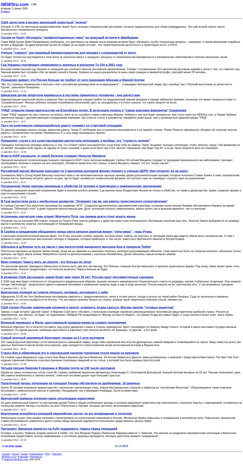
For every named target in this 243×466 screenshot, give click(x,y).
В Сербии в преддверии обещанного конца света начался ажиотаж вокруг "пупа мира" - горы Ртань (76, 231)
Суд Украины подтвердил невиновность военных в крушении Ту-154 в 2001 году (62, 65)
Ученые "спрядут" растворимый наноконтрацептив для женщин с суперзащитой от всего (68, 52)
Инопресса (36, 456)
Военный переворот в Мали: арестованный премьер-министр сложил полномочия (63, 322)
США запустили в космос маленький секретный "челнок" (44, 22)
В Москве (23, 456)
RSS (47, 454)
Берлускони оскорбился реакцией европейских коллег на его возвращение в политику (66, 413)
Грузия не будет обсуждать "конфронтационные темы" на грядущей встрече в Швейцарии (69, 37)
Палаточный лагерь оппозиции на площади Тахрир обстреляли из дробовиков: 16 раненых (70, 383)
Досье (15, 454)
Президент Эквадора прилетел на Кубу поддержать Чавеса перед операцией (59, 428)
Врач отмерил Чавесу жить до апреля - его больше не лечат (46, 262)
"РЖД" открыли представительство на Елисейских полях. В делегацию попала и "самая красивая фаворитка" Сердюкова (93, 110)
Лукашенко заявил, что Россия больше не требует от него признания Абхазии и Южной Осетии (73, 80)
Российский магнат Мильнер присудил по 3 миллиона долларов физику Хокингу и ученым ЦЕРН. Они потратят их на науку (94, 171)
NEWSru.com (15, 4)
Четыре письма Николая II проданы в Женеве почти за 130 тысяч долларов (58, 368)
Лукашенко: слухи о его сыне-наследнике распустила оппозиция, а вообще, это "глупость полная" (75, 140)
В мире (5, 11)
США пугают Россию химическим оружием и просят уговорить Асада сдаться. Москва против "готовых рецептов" (87, 307)
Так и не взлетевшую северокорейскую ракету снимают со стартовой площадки (61, 125)
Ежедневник (36, 454)
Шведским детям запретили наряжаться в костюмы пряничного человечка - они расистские (70, 95)
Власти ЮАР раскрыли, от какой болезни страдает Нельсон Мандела (53, 156)
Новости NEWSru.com (16, 459)
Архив (24, 454)
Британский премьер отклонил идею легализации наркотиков (47, 398)
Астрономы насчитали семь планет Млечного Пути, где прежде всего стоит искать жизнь (68, 216)
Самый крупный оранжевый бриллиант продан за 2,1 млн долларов (52, 337)
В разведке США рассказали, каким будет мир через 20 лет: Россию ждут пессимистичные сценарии (77, 277)
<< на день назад (12, 446)
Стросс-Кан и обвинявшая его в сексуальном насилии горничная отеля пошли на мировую (70, 353)
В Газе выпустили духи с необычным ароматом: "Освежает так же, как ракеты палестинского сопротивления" (84, 201)
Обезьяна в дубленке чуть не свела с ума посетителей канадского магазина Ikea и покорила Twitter (76, 246)
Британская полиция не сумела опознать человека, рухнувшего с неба (54, 292)
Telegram (57, 454)
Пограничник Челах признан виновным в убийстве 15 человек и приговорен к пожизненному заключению (81, 186)
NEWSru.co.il (9, 456)
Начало (6, 454)
